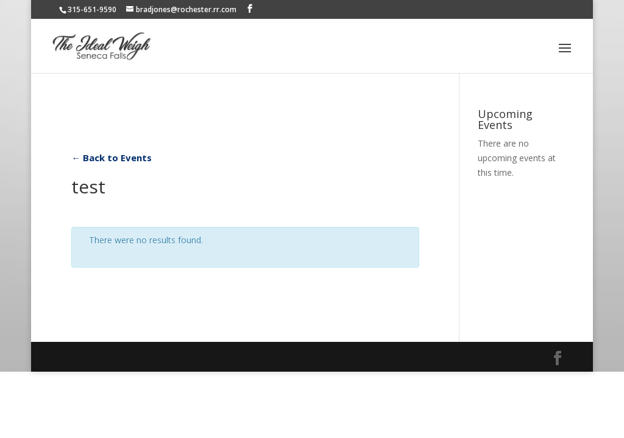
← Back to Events (111, 157)
